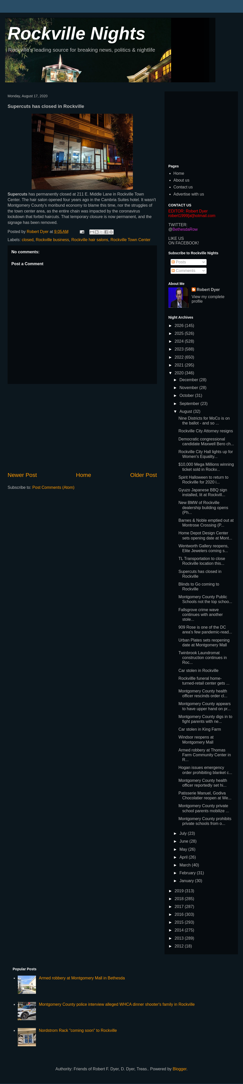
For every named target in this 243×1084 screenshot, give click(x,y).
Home (83, 475)
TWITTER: (178, 225)
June (184, 841)
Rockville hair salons (89, 240)
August (186, 411)
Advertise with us (188, 194)
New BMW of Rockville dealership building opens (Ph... (203, 507)
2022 (180, 357)
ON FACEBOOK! (183, 243)
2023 (180, 349)
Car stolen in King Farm (199, 729)
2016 (180, 914)
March (185, 865)
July (183, 833)
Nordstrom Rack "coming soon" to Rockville (78, 1030)
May (183, 849)
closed (27, 240)
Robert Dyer (208, 289)
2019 (180, 891)
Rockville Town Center (130, 240)
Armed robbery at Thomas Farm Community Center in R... (204, 755)
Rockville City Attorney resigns (205, 431)
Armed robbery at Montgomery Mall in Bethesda (82, 978)
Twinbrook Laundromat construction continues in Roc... (202, 658)
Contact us (183, 187)
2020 (180, 373)
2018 (180, 899)
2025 (180, 333)
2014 (180, 930)
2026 (180, 325)
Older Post (143, 475)
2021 (180, 365)
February (188, 873)
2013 (180, 938)
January (187, 881)
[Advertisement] (82, 427)
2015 (180, 922)
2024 (180, 341)
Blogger (179, 1069)
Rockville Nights (77, 33)
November (189, 387)
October (187, 395)
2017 (180, 906)
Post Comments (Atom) (53, 487)
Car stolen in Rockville (198, 670)
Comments (183, 270)
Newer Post (22, 475)
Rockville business (52, 240)
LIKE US (176, 238)
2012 (180, 946)
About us (181, 180)
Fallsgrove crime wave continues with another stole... (200, 615)
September (189, 403)
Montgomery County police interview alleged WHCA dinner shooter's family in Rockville (117, 1004)
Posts (179, 262)
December (189, 380)
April (184, 857)
